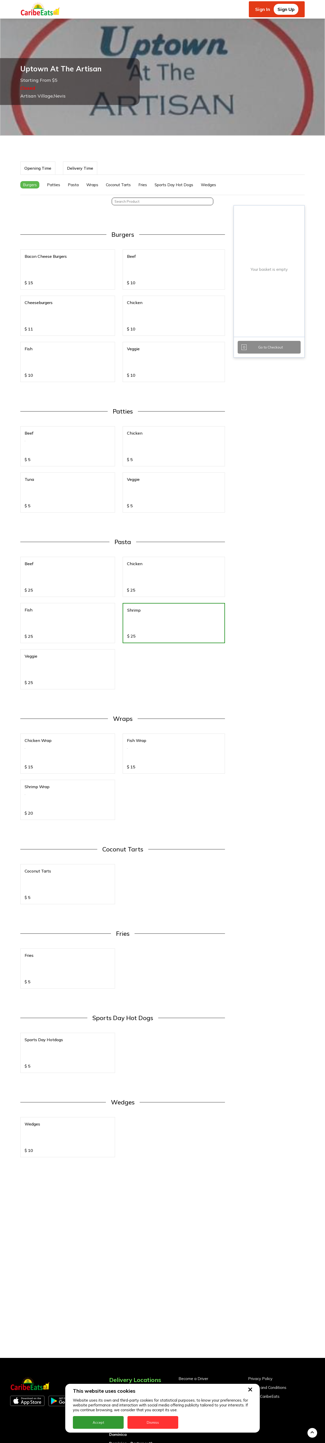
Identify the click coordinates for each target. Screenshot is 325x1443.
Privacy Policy (260, 1284)
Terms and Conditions (267, 1293)
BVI (112, 1313)
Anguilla (117, 1296)
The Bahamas (122, 1438)
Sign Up (286, 9)
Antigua (116, 1305)
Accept (98, 1422)
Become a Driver (193, 1284)
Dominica (118, 1340)
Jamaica (117, 1376)
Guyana (116, 1367)
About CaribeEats (264, 1302)
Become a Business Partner (203, 1293)
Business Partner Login (199, 1302)
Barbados (118, 1322)
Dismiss (153, 1422)
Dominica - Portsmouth (131, 1349)
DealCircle (118, 1331)
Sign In (262, 9)
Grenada (117, 1358)
